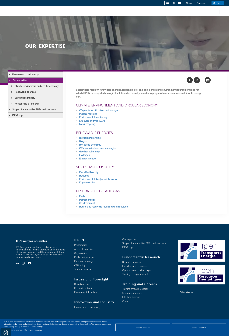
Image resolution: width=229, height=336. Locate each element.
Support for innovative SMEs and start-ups (34, 109)
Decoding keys (81, 284)
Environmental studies (85, 292)
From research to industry (25, 74)
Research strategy (131, 262)
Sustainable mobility (25, 97)
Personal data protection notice (14, 330)
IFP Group (17, 115)
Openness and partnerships (136, 270)
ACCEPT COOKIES (199, 327)
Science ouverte (82, 269)
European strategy (83, 261)
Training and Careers (136, 12)
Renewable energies (25, 92)
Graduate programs (132, 293)
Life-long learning (131, 297)
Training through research (135, 274)
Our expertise (20, 80)
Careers (201, 3)
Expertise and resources (134, 266)
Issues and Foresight (52, 12)
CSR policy (79, 265)
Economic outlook (83, 288)
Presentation (80, 245)
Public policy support (84, 257)
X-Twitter (173, 3)
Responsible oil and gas (27, 103)
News (189, 3)
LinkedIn (166, 3)
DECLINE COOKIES (142, 327)
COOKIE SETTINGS (35, 330)
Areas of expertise (83, 249)
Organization (80, 253)
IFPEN (33, 12)
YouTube (179, 3)
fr (216, 12)
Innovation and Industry (79, 12)
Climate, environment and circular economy (37, 86)
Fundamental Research (109, 12)
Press (219, 3)
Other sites (185, 292)
